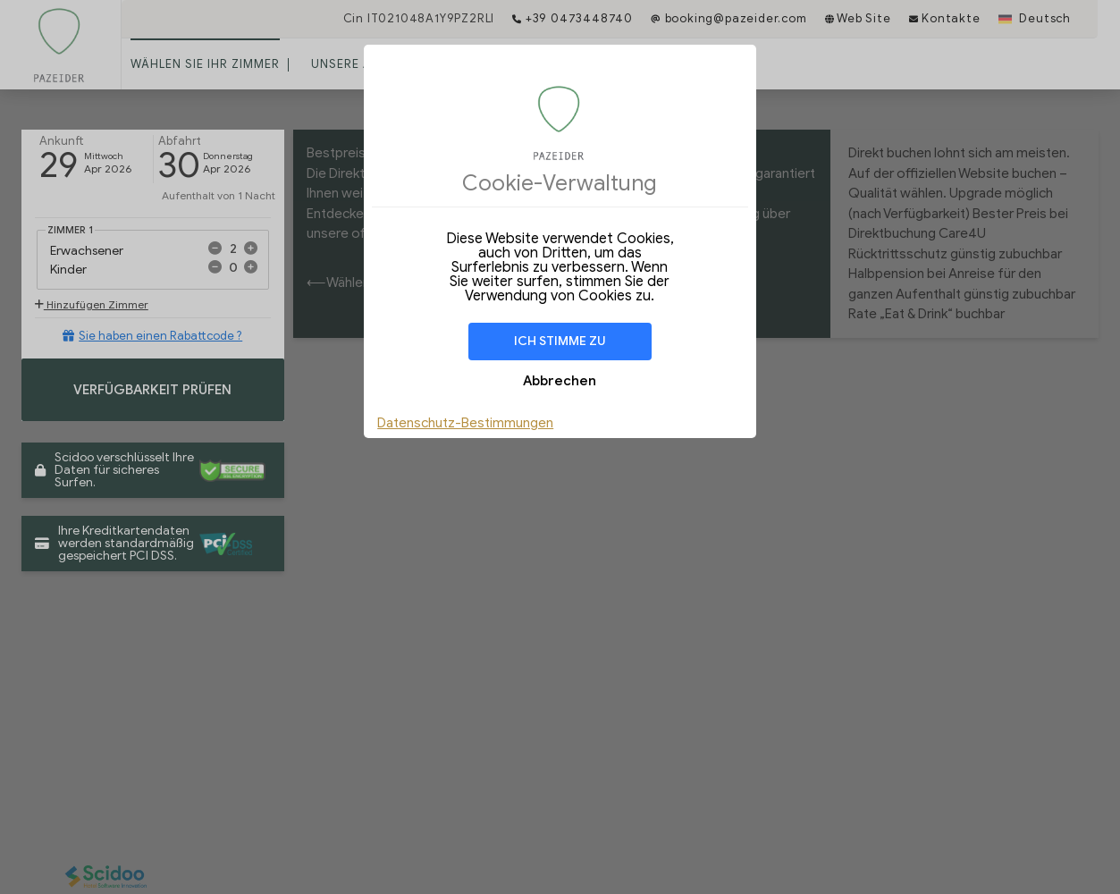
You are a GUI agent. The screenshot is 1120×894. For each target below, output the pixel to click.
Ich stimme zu (560, 341)
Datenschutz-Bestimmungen (465, 423)
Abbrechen (559, 381)
